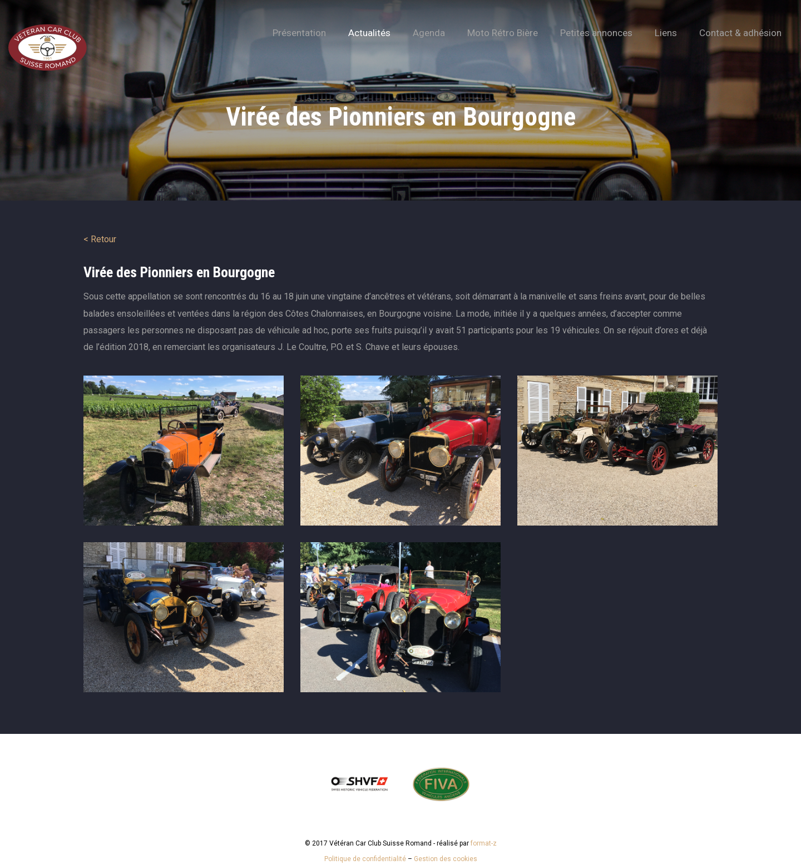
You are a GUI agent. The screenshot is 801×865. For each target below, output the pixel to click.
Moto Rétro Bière (502, 32)
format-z (484, 843)
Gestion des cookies (445, 859)
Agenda (429, 32)
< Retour (99, 239)
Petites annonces (596, 32)
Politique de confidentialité (365, 859)
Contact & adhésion (740, 32)
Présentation (299, 32)
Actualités (369, 32)
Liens (666, 32)
